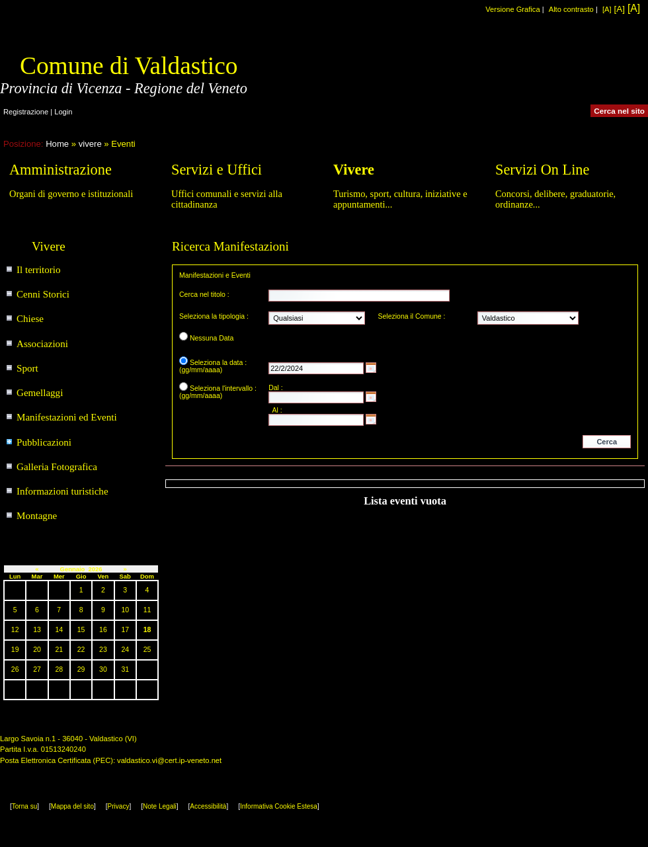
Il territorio (39, 269)
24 (125, 649)
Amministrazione (60, 169)
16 (103, 629)
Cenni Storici (43, 294)
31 (125, 669)
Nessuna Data (211, 338)
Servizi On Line (542, 169)
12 (15, 629)
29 (81, 669)
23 (103, 649)
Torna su (24, 806)
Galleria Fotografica (57, 467)
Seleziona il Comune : (412, 316)
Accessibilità (208, 806)
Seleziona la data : (218, 362)
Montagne (37, 515)
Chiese (30, 318)
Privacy (119, 806)
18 (147, 629)
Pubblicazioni (44, 442)
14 (59, 629)
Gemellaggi (40, 392)
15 (81, 629)
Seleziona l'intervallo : (223, 388)
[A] (607, 9)
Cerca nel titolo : (204, 294)
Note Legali (160, 806)
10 (125, 610)
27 (37, 669)
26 (15, 669)
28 (59, 669)
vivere (90, 144)
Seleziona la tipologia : (214, 316)
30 (103, 669)
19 (15, 649)
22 (81, 649)
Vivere (353, 169)
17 (125, 629)
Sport (27, 368)
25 (147, 649)
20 (37, 649)
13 (37, 629)
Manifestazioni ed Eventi (67, 417)
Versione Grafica (512, 9)
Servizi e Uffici (216, 169)
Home (57, 144)
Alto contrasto (571, 9)
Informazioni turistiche (62, 491)
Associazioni (42, 344)
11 (147, 610)
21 (59, 649)
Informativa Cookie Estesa (278, 806)
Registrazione (25, 112)
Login (63, 112)
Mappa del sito (72, 806)
